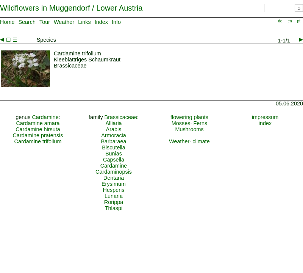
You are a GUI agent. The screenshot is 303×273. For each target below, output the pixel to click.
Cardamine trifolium (38, 141)
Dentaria (113, 178)
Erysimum (114, 184)
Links (84, 22)
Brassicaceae (121, 117)
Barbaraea (113, 141)
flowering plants (189, 117)
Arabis (114, 129)
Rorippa (113, 202)
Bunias (113, 154)
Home (7, 22)
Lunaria (114, 196)
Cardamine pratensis (38, 135)
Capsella (113, 160)
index (265, 123)
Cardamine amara (37, 123)
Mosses (181, 123)
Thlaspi (113, 208)
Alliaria (113, 123)
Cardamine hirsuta (38, 129)
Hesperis (114, 190)
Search (27, 22)
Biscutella (113, 147)
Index (101, 22)
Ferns (200, 123)
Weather (64, 22)
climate (201, 141)
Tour (44, 22)
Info (116, 22)
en (289, 21)
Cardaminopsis (113, 172)
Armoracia (113, 135)
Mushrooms (189, 129)
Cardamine (45, 117)
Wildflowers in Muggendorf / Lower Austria (71, 8)
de (280, 21)
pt (298, 21)
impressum (265, 117)
